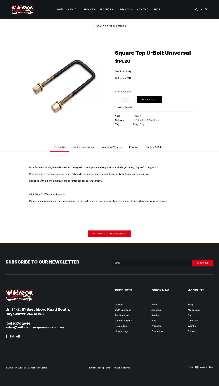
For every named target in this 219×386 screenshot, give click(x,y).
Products (107, 9)
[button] (197, 9)
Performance (122, 315)
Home (59, 9)
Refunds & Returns (121, 368)
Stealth (44, 368)
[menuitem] (59, 9)
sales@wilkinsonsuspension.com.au (34, 327)
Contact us (157, 331)
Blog (153, 320)
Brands (126, 9)
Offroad (119, 304)
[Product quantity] (125, 100)
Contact (143, 9)
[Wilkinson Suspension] (22, 9)
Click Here (34, 194)
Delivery (192, 331)
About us (156, 310)
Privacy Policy (96, 368)
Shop (157, 9)
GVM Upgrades (123, 310)
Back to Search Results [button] (109, 26)
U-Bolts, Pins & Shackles (146, 120)
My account (194, 310)
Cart (190, 315)
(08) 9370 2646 (17, 323)
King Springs (121, 331)
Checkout (193, 320)
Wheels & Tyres (123, 320)
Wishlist (192, 326)
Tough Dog (138, 124)
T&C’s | (107, 368)
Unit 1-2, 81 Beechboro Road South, (37, 309)
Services (89, 9)
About (73, 9)
